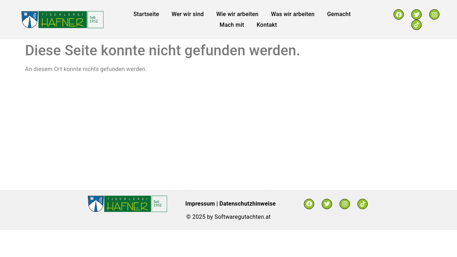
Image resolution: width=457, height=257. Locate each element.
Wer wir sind (187, 14)
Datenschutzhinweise (248, 203)
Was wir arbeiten (293, 14)
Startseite (146, 14)
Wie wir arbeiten (237, 14)
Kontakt (267, 24)
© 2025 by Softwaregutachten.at (228, 216)
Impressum (200, 203)
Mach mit (232, 24)
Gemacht (339, 14)
